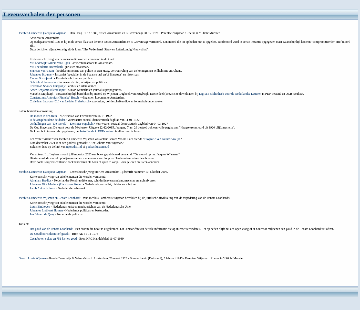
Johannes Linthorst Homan (46, 210)
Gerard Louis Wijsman (33, 258)
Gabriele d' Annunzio (43, 82)
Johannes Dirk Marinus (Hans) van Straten (56, 184)
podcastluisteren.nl (97, 146)
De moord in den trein (43, 116)
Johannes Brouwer (41, 74)
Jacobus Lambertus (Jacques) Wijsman (42, 33)
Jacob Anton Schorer (42, 188)
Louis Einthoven (40, 206)
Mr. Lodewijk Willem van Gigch (50, 63)
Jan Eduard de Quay (42, 214)
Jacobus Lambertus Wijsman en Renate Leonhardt (49, 198)
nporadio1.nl (74, 146)
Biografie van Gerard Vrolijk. (162, 139)
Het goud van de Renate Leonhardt (51, 229)
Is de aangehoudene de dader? (48, 120)
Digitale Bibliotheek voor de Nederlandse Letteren (230, 93)
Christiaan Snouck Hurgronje (48, 86)
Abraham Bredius (41, 180)
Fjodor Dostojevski (41, 78)
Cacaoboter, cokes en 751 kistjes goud (53, 238)
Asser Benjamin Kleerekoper (47, 90)
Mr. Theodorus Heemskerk (46, 67)
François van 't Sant (42, 70)
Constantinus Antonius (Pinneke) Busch (54, 97)
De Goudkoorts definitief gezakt (49, 234)
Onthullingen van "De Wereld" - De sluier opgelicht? (62, 123)
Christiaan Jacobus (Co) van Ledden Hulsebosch (60, 101)
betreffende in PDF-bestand (97, 131)
